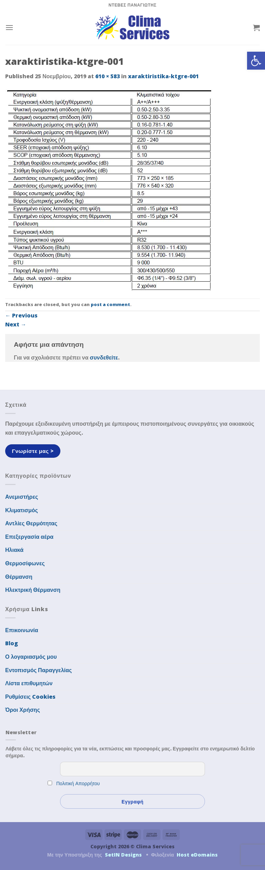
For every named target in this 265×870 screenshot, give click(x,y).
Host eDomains (197, 854)
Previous (21, 315)
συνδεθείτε (104, 357)
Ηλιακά (14, 550)
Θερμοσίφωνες (25, 563)
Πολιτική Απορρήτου (78, 783)
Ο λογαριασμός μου (31, 656)
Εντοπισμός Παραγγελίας (38, 670)
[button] (256, 61)
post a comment (110, 304)
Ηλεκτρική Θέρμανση (32, 590)
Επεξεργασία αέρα (29, 536)
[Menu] (9, 27)
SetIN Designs (123, 854)
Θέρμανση (18, 576)
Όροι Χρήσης (22, 710)
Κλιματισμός (21, 510)
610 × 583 (107, 76)
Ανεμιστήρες (21, 496)
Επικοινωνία (21, 630)
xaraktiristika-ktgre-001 (163, 76)
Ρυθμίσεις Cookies (30, 696)
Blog (11, 643)
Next (15, 324)
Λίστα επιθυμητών (29, 683)
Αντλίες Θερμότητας (31, 523)
